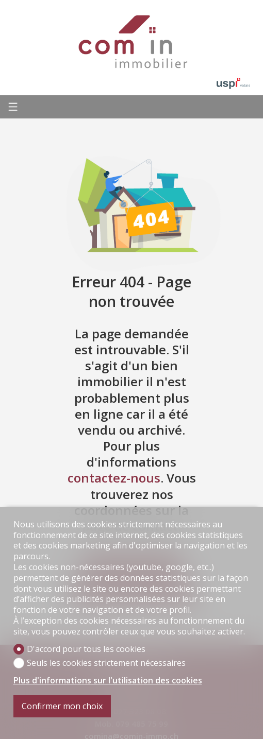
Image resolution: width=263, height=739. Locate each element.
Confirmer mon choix (62, 706)
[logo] (131, 41)
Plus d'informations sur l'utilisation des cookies (107, 680)
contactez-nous (114, 477)
